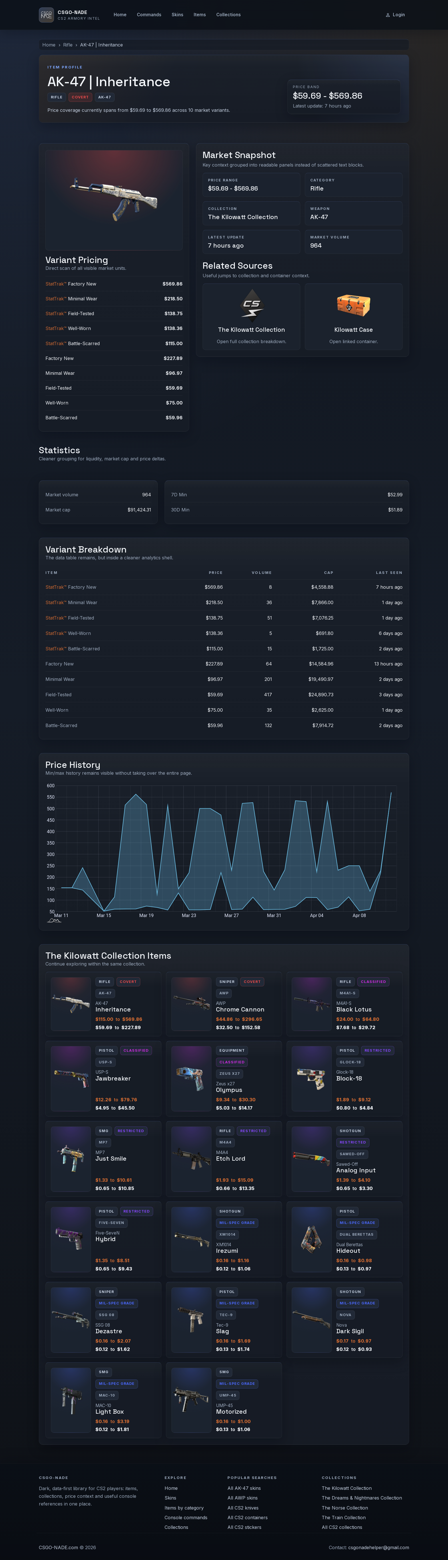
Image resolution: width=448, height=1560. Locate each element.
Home (120, 14)
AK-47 (319, 217)
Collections (228, 14)
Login (395, 15)
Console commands (186, 1517)
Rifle (68, 45)
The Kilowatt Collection (243, 217)
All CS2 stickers (244, 1527)
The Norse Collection (345, 1508)
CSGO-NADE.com (58, 1547)
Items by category (184, 1508)
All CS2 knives (243, 1508)
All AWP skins (242, 1498)
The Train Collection (344, 1517)
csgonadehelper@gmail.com (378, 1547)
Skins (177, 14)
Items (200, 14)
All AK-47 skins (244, 1488)
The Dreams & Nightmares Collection (362, 1498)
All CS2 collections (342, 1527)
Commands (149, 14)
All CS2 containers (247, 1517)
